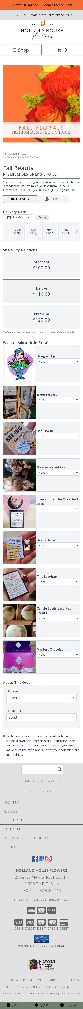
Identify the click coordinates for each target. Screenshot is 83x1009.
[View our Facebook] (35, 860)
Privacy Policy (14, 993)
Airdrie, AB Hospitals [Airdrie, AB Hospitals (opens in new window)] (63, 980)
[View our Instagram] (48, 860)
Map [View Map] (41, 1005)
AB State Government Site (57, 986)
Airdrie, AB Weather (20, 986)
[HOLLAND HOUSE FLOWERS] (42, 40)
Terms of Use (70, 993)
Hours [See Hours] (69, 1005)
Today (42, 217)
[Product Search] (42, 769)
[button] (41, 939)
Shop (21, 50)
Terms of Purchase (42, 993)
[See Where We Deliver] (41, 791)
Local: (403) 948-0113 (41, 890)
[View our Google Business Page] (42, 860)
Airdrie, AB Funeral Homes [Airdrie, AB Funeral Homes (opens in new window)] (24, 980)
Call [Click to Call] (13, 1005)
